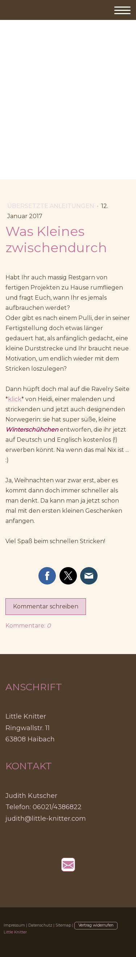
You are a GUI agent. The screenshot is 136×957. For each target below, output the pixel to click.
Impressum (14, 925)
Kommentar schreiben (45, 606)
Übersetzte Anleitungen (51, 206)
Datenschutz (40, 925)
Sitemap (63, 925)
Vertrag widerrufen (96, 925)
